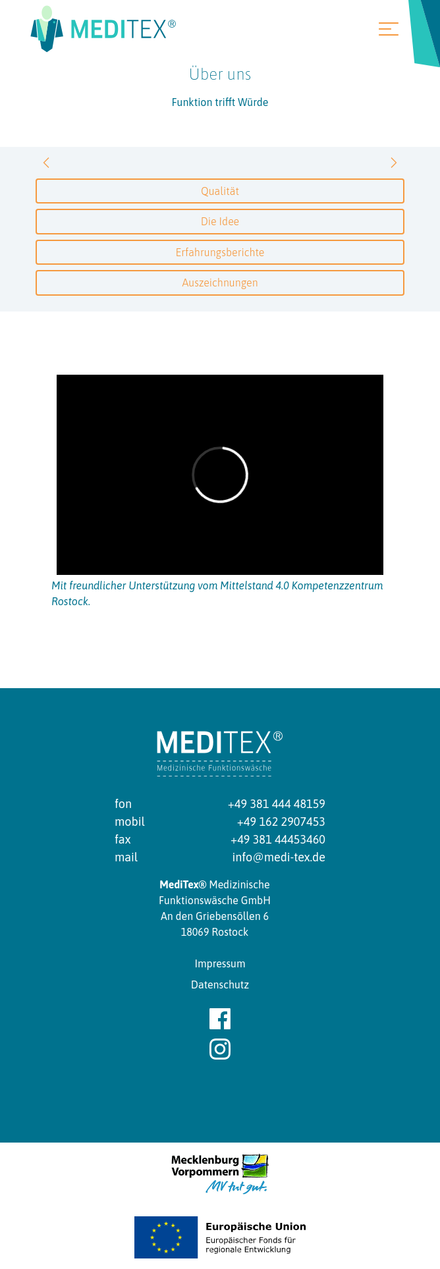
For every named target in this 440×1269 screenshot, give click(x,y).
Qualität (220, 191)
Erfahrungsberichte (220, 252)
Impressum (219, 963)
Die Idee (220, 221)
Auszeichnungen (220, 282)
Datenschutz (220, 984)
